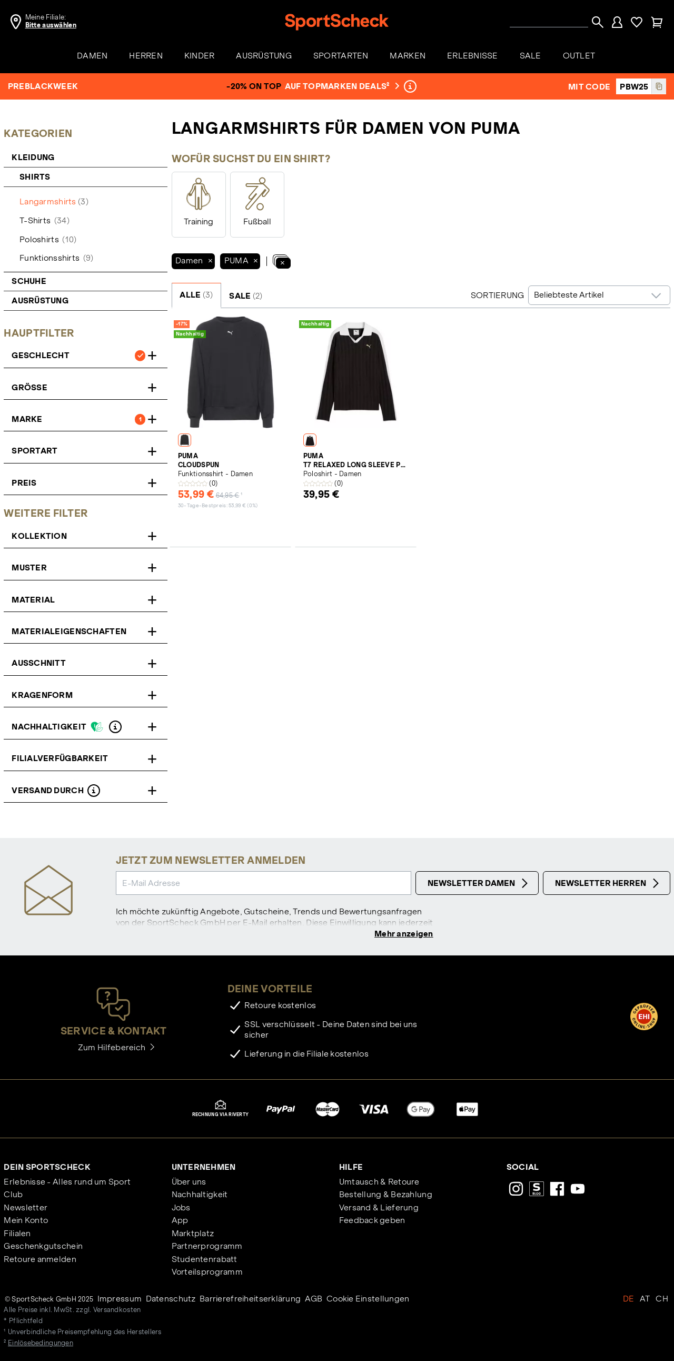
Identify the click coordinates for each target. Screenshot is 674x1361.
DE (629, 1299)
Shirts (35, 176)
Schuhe (29, 281)
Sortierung (497, 295)
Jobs (181, 1208)
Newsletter (25, 1208)
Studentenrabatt (204, 1260)
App (180, 1221)
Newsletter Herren (608, 883)
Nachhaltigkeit (200, 1195)
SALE (245, 295)
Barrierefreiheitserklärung (250, 1299)
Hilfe (351, 1167)
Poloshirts (47, 239)
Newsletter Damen (479, 883)
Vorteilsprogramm (207, 1272)
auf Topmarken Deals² (341, 86)
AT (645, 1299)
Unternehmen (204, 1167)
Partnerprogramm (207, 1247)
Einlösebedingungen (40, 1344)
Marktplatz (193, 1234)
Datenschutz (171, 1299)
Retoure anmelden (40, 1260)
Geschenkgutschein (43, 1247)
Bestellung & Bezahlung (385, 1195)
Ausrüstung (40, 300)
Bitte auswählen (50, 25)
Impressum (119, 1299)
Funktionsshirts (56, 257)
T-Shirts (44, 220)
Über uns (189, 1182)
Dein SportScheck (47, 1167)
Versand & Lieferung (379, 1208)
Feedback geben (372, 1221)
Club (13, 1195)
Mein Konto (26, 1221)
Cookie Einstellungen (368, 1299)
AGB (314, 1299)
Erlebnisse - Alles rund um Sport (67, 1182)
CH (662, 1299)
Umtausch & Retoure (379, 1182)
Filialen (17, 1234)
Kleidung (34, 157)
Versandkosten (117, 1311)
